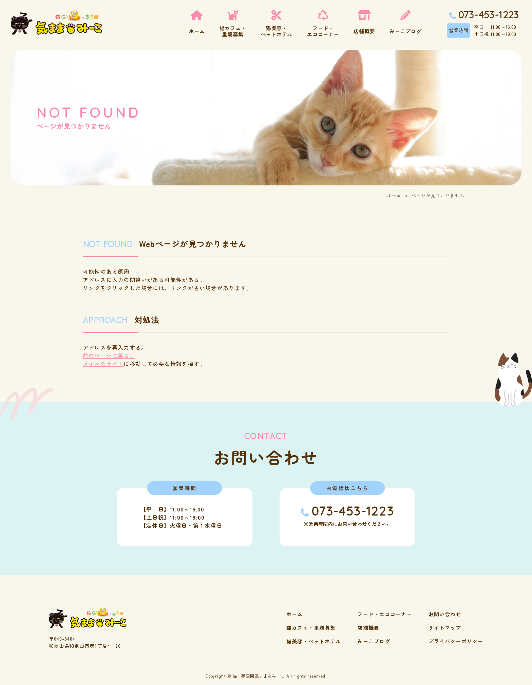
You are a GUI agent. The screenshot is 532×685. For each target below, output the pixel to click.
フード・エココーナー (384, 614)
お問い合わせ (445, 614)
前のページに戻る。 (109, 355)
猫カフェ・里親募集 (311, 627)
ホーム (394, 195)
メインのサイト (103, 364)
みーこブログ (373, 641)
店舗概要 (368, 627)
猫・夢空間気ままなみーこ (259, 676)
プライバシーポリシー (456, 641)
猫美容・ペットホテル (313, 641)
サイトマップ (445, 627)
